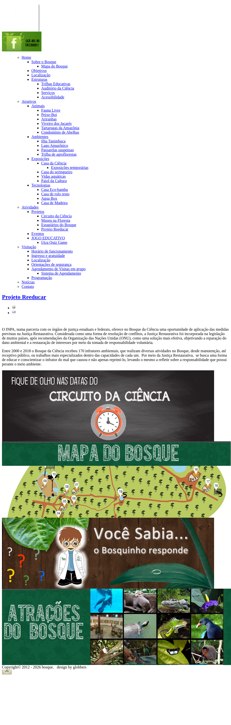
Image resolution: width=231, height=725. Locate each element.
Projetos (37, 212)
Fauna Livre (50, 110)
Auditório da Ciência (57, 88)
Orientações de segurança (51, 264)
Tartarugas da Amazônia (60, 128)
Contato (28, 286)
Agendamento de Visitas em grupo (58, 269)
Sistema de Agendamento (61, 273)
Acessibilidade (52, 97)
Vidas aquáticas (53, 176)
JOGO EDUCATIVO (48, 238)
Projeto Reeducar (54, 229)
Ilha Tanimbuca (53, 141)
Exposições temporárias (69, 167)
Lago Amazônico (54, 145)
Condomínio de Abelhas (60, 132)
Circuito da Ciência (56, 216)
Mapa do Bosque (54, 66)
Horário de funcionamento (52, 251)
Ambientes (39, 137)
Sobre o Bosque (43, 62)
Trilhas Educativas (55, 84)
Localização (40, 75)
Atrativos (29, 101)
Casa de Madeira (54, 203)
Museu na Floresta (55, 220)
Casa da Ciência (53, 163)
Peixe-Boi (49, 115)
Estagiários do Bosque (58, 225)
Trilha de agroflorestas (59, 154)
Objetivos (39, 71)
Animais (38, 106)
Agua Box (49, 198)
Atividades (30, 207)
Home (26, 57)
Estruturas (39, 79)
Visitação (29, 247)
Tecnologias (40, 185)
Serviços (48, 93)
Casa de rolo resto (55, 194)
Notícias (28, 282)
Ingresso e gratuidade (48, 256)
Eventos (37, 234)
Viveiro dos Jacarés (56, 123)
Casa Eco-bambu (54, 189)
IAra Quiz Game (54, 242)
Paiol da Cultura (54, 181)
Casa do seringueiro (56, 172)
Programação (41, 278)
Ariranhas (49, 119)
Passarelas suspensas (57, 150)
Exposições (40, 159)
